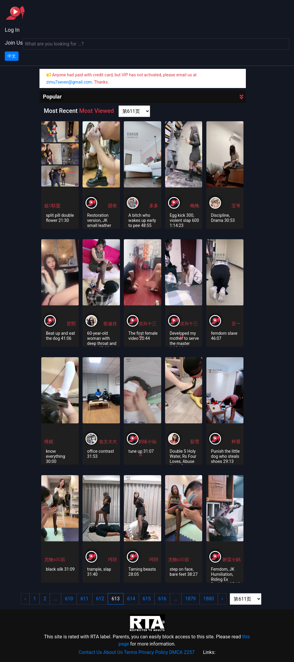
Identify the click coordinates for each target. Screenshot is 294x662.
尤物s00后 (54, 559)
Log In (12, 30)
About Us (113, 652)
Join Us (14, 43)
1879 (190, 599)
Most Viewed (96, 110)
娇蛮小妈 (231, 559)
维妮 (48, 441)
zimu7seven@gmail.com (69, 82)
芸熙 (71, 323)
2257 (189, 652)
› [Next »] (222, 599)
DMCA (175, 652)
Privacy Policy (153, 652)
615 (147, 599)
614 (131, 599)
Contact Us (90, 652)
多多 (153, 205)
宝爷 (235, 205)
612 (100, 599)
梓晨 (235, 441)
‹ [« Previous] (25, 599)
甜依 (112, 205)
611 (84, 599)
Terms (130, 652)
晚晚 (194, 205)
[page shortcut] (134, 111)
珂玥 (112, 559)
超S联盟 (52, 205)
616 (162, 599)
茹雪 (194, 441)
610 (69, 599)
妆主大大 (108, 441)
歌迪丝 (110, 323)
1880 (208, 599)
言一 (235, 323)
